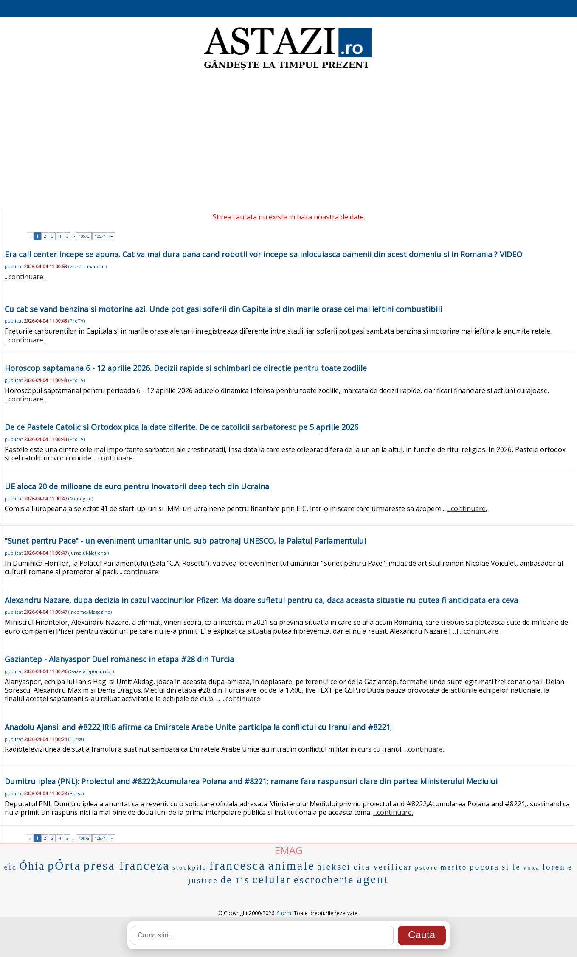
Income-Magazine (90, 612)
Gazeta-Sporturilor (91, 671)
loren (554, 866)
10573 (84, 236)
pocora (484, 866)
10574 (100, 236)
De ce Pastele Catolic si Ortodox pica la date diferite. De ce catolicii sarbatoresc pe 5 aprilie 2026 (181, 427)
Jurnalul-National (88, 553)
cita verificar (383, 866)
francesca (237, 865)
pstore (426, 867)
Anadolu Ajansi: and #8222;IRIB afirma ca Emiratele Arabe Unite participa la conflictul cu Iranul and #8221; (198, 727)
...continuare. (25, 276)
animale (291, 865)
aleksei (334, 867)
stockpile (189, 867)
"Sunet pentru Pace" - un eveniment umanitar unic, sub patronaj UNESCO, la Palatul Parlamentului (185, 541)
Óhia (32, 866)
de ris (235, 880)
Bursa (76, 739)
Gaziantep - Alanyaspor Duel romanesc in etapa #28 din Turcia (119, 659)
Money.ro (81, 498)
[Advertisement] (288, 140)
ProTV (77, 320)
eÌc (10, 867)
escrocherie (324, 879)
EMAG (289, 850)
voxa (531, 867)
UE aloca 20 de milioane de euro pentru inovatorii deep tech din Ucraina (137, 486)
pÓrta (64, 865)
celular (271, 879)
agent (373, 879)
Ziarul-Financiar (87, 266)
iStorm (283, 913)
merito (454, 867)
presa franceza (127, 865)
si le (511, 867)
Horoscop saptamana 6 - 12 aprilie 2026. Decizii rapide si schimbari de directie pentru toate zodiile (186, 368)
